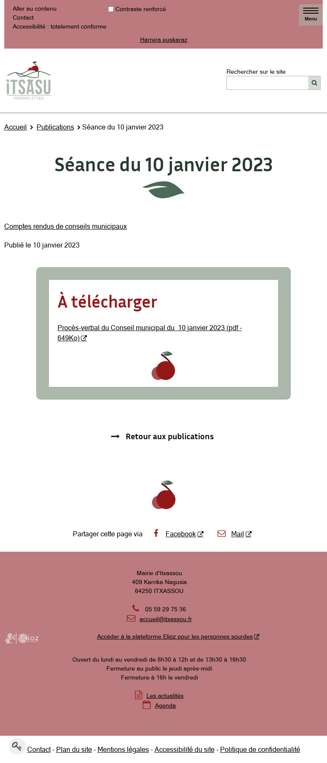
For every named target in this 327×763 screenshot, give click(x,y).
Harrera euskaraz (163, 39)
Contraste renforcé (140, 9)
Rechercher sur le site (256, 71)
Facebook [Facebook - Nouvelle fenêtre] (173, 534)
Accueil (15, 127)
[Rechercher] (314, 83)
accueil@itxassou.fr (166, 619)
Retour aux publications (170, 436)
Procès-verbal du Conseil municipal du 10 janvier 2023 (142, 327)
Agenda (165, 705)
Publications (55, 127)
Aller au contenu (35, 8)
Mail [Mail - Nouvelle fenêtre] (230, 534)
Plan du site (74, 749)
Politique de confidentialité (260, 749)
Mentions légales (123, 749)
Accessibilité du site (185, 749)
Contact (23, 17)
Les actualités (165, 695)
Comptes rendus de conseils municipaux (65, 226)
